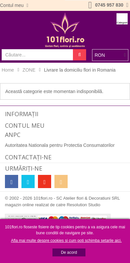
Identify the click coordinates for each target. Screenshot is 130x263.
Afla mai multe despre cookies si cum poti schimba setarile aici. (66, 240)
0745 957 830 (109, 5)
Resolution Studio (83, 204)
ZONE (28, 70)
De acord (69, 252)
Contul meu (12, 5)
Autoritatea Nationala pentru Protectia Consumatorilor (59, 145)
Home (8, 70)
